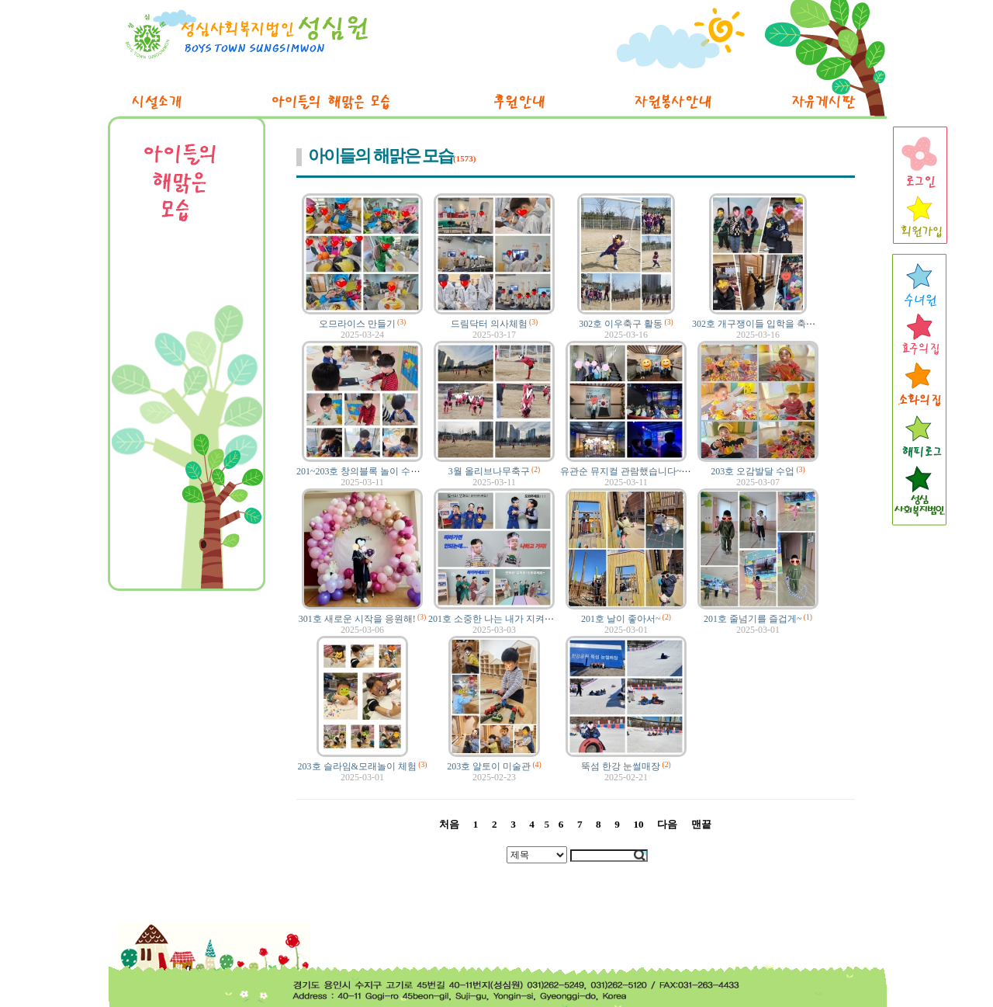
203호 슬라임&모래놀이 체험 (357, 766)
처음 (449, 824)
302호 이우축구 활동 (621, 323)
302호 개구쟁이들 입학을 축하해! (760, 323)
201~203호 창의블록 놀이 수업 (358, 471)
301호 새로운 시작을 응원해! (357, 618)
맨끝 (701, 824)
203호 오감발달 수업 (752, 471)
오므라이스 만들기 (357, 323)
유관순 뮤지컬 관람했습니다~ (621, 471)
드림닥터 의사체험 (489, 323)
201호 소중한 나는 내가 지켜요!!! (495, 618)
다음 (667, 824)
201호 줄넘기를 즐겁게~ (753, 618)
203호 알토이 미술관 (489, 766)
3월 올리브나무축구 (489, 471)
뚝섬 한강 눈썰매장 (620, 766)
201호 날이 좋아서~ (621, 618)
